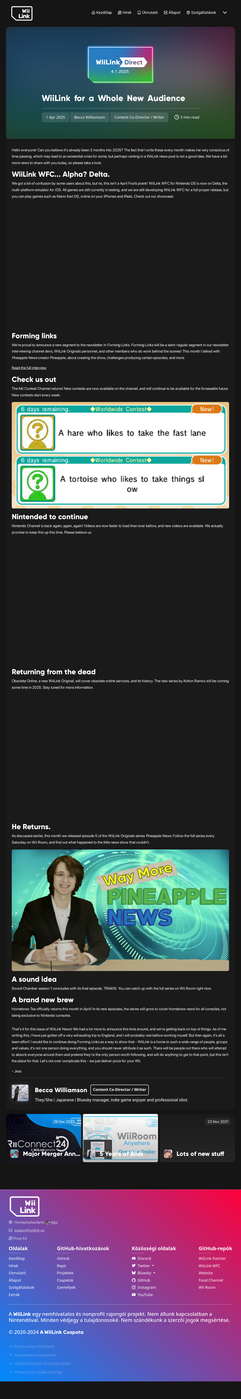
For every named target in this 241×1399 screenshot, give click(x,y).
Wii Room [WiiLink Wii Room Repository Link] (207, 1304)
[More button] (225, 12)
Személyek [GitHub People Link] (66, 1304)
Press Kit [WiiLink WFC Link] (18, 1256)
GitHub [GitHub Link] (63, 1275)
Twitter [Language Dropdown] (141, 1283)
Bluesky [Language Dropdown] (142, 1290)
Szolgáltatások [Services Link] (201, 12)
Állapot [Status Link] (172, 12)
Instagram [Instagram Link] (144, 1304)
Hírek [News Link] (124, 12)
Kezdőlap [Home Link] (102, 12)
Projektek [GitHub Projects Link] (65, 1290)
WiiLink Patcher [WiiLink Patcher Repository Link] (212, 1275)
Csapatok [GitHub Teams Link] (65, 1297)
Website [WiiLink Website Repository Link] (206, 1290)
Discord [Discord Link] (141, 1275)
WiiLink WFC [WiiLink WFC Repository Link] (209, 1283)
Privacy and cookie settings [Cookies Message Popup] (35, 1389)
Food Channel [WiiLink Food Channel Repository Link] (211, 1297)
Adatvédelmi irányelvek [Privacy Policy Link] (32, 1372)
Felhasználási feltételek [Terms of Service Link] (31, 1364)
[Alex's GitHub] (52, 1240)
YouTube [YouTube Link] (142, 1312)
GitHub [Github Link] (141, 1297)
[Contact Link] (29, 1248)
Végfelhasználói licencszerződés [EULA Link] (40, 1380)
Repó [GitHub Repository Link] (61, 1283)
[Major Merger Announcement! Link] (43, 1155)
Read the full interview (29, 385)
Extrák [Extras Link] (14, 1312)
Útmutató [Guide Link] (147, 12)
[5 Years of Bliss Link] (120, 1155)
